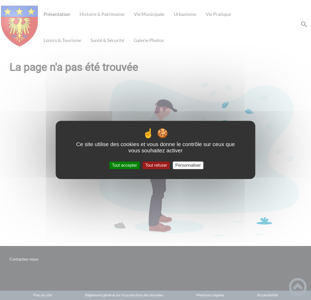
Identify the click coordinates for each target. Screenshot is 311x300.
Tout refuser (156, 165)
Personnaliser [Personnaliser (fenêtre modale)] (188, 165)
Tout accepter (124, 165)
